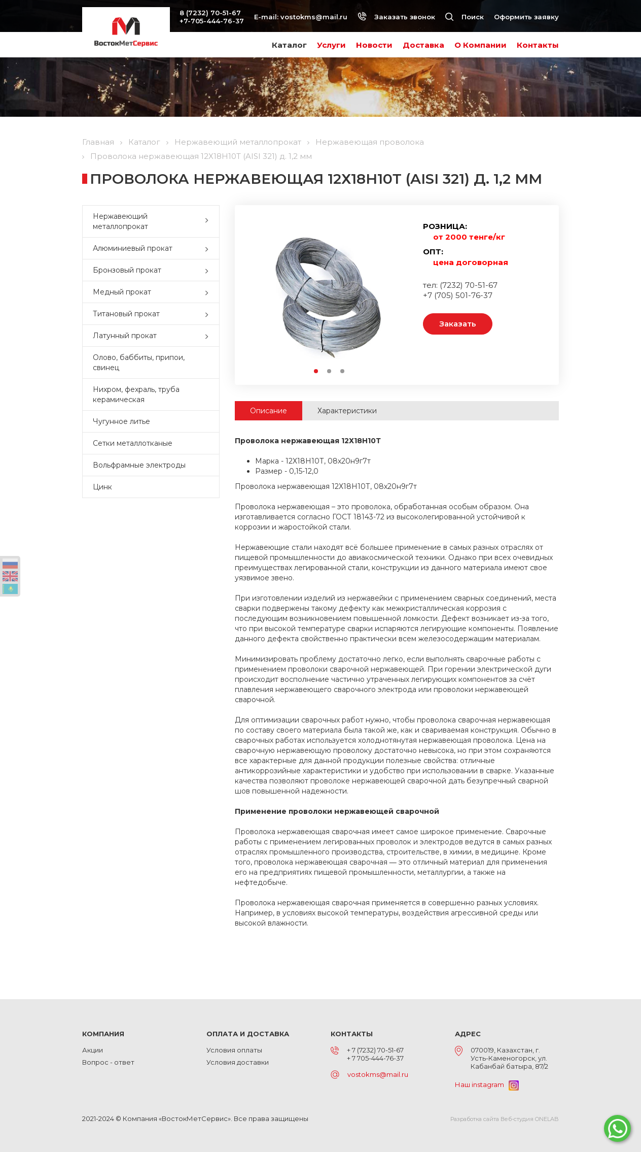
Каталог (289, 45)
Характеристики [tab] (347, 410)
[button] (209, 221)
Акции (92, 1050)
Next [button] (397, 293)
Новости (374, 45)
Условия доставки (237, 1062)
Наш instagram (487, 1084)
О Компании (480, 45)
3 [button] (342, 371)
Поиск (464, 17)
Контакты (538, 45)
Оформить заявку (526, 17)
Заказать (457, 323)
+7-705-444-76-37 (212, 21)
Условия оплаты (234, 1050)
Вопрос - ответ (108, 1062)
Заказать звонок (396, 17)
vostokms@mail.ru (313, 17)
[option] (329, 293)
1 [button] (316, 371)
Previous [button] (260, 293)
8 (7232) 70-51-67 (210, 13)
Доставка (423, 45)
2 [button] (329, 371)
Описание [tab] (268, 410)
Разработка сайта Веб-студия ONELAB (504, 1119)
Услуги (331, 45)
